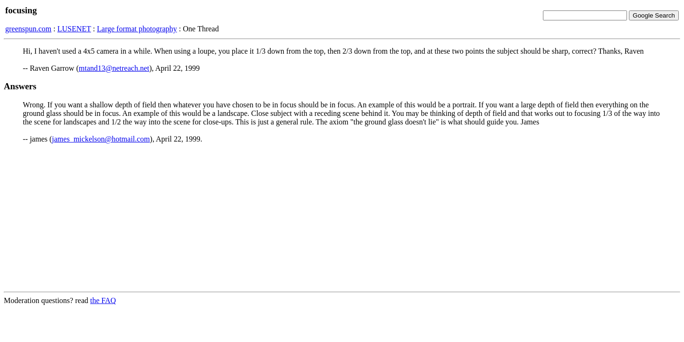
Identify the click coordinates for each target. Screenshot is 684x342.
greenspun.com (28, 29)
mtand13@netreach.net (114, 68)
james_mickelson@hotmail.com (101, 139)
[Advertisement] (342, 217)
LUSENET (74, 29)
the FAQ (103, 300)
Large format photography (137, 29)
